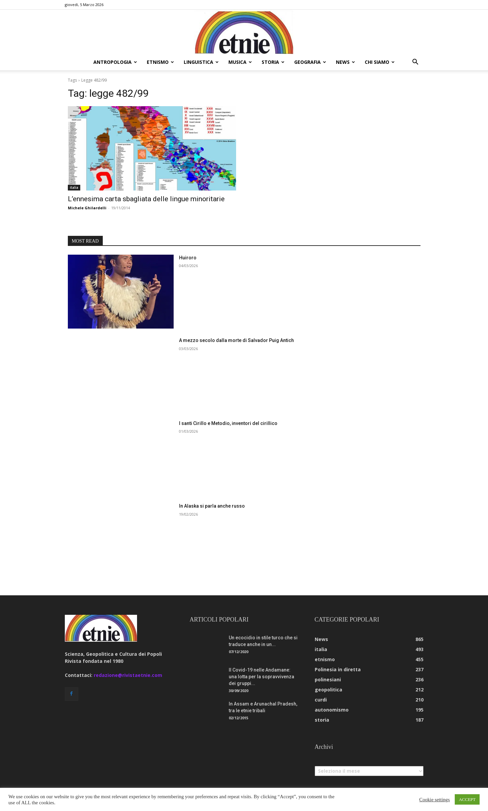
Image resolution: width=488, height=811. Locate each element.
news (345, 62)
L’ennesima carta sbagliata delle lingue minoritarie (146, 199)
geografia (310, 62)
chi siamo (380, 62)
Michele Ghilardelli (87, 207)
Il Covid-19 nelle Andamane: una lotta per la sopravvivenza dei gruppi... (261, 676)
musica (240, 62)
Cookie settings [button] (434, 799)
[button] (415, 62)
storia (273, 62)
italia (74, 187)
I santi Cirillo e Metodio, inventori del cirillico (228, 423)
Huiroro (187, 257)
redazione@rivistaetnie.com (128, 675)
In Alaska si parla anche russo (212, 506)
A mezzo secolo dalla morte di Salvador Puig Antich (236, 340)
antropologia (115, 62)
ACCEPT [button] (467, 799)
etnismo (160, 62)
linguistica (201, 62)
